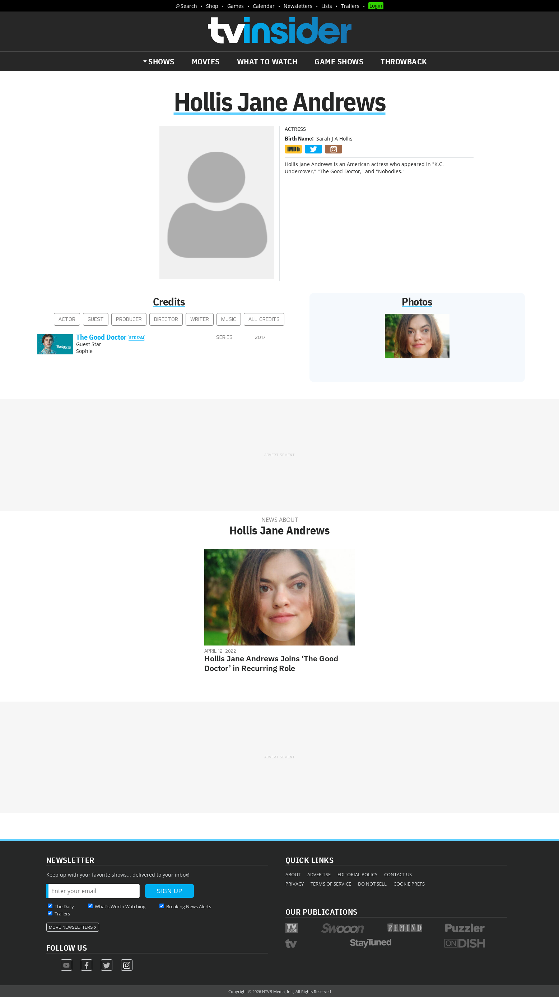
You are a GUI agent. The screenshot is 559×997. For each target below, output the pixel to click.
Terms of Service (331, 884)
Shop (212, 6)
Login (375, 5)
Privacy (294, 884)
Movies (206, 61)
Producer (129, 319)
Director (166, 319)
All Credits (264, 319)
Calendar (264, 6)
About (293, 874)
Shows (161, 61)
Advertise (319, 874)
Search (189, 6)
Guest (96, 319)
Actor (67, 319)
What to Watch (267, 61)
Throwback (404, 61)
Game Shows (339, 61)
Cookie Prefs (409, 884)
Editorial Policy (357, 874)
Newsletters (298, 6)
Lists (326, 6)
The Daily (64, 906)
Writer (199, 319)
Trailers (350, 6)
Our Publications (321, 911)
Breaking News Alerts (188, 906)
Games (235, 6)
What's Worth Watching (120, 906)
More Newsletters (71, 927)
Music (228, 319)
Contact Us (398, 874)
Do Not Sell (372, 884)
